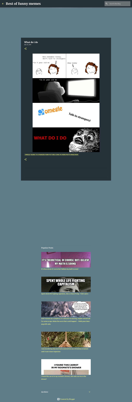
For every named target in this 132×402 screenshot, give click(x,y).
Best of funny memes (23, 4)
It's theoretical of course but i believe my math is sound (59, 269)
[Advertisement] (66, 22)
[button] (25, 48)
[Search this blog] (119, 3)
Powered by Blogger (66, 399)
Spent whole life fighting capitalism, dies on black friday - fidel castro (64, 294)
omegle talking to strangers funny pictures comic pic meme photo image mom (51, 154)
